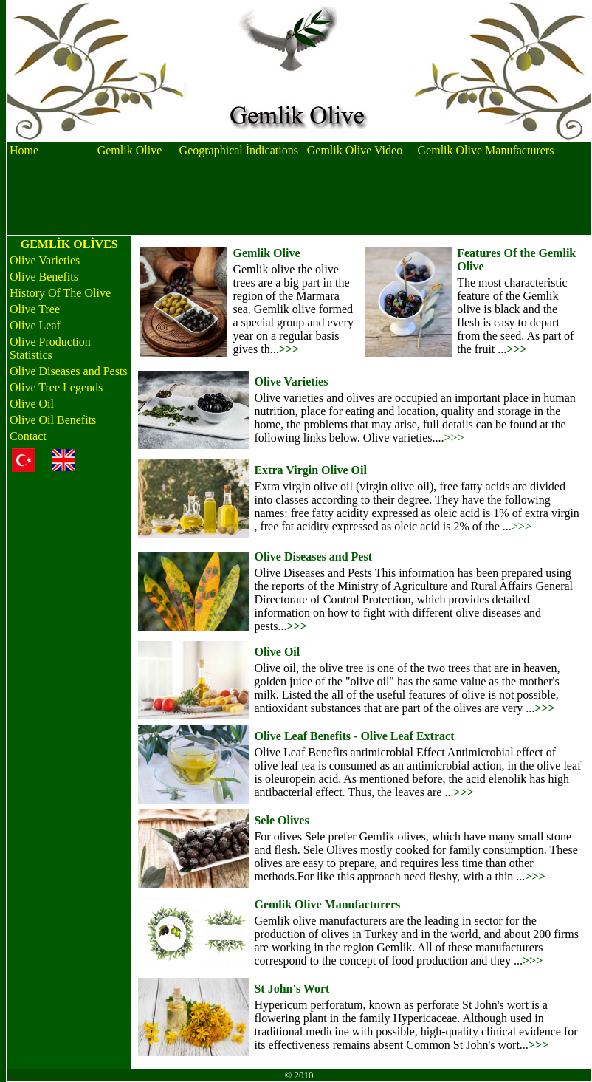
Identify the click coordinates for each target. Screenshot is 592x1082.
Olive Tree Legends (56, 387)
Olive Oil (32, 403)
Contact (28, 436)
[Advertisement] (299, 197)
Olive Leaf (35, 325)
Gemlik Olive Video (354, 150)
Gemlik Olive (129, 150)
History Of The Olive (60, 293)
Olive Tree (35, 309)
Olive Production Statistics (50, 348)
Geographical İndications (238, 150)
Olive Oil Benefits (53, 420)
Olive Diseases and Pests (69, 371)
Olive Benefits (44, 276)
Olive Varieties (45, 260)
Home (24, 150)
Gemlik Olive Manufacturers (486, 150)
